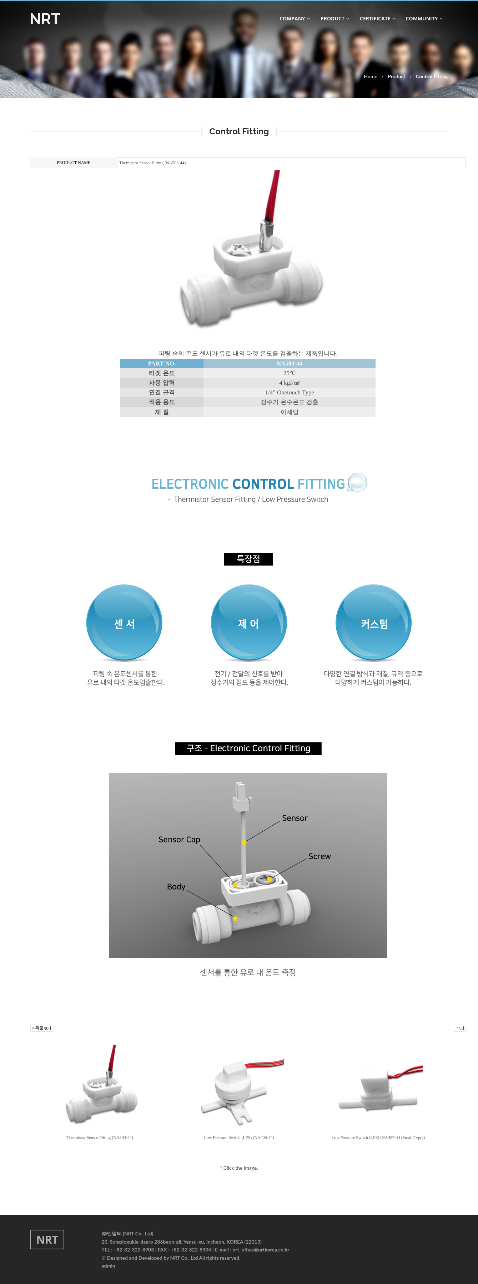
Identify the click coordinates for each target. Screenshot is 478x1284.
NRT (45, 19)
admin (108, 1266)
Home (370, 76)
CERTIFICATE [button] (377, 18)
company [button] (295, 18)
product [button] (335, 18)
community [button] (424, 18)
